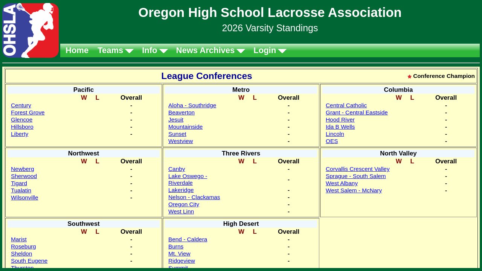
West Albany (342, 183)
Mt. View (179, 253)
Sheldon (21, 253)
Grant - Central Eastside (357, 112)
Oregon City (183, 204)
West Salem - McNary (354, 190)
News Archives (205, 50)
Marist (19, 239)
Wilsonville (24, 197)
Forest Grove (28, 112)
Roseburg (23, 246)
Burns (175, 246)
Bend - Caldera (187, 239)
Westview (180, 141)
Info (149, 50)
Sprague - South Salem (356, 176)
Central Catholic (346, 105)
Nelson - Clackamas (194, 197)
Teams (110, 50)
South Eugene (29, 260)
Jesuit (175, 119)
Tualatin (21, 190)
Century (21, 105)
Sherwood (24, 176)
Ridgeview (181, 260)
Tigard (19, 183)
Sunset (177, 134)
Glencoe (21, 119)
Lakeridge (181, 190)
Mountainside (185, 126)
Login (264, 50)
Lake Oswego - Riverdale (187, 179)
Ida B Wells (340, 126)
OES (332, 141)
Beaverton (181, 112)
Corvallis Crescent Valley (358, 169)
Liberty (19, 134)
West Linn (181, 211)
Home (77, 50)
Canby (176, 169)
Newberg (22, 169)
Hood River (340, 119)
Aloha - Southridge (192, 105)
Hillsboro (22, 126)
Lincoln (335, 134)
